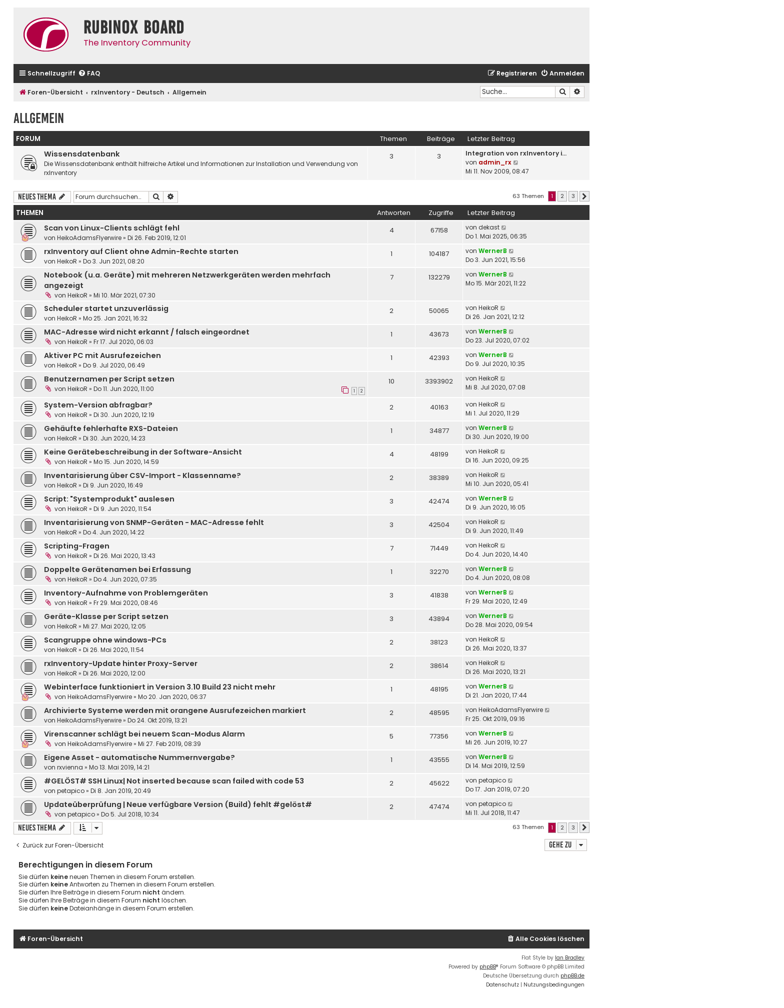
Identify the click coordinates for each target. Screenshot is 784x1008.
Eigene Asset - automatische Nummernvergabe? (139, 757)
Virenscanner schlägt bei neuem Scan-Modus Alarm (144, 734)
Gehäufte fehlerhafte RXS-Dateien (111, 429)
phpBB (488, 966)
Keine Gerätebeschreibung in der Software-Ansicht (143, 452)
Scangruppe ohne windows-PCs (105, 640)
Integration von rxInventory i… (516, 153)
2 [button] (562, 196)
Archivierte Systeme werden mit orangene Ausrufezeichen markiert (175, 711)
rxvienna (70, 767)
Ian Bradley (569, 958)
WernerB (492, 250)
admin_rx (495, 162)
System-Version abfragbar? (98, 405)
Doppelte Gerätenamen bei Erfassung (117, 569)
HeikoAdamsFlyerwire (89, 238)
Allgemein (39, 118)
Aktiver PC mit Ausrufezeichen (102, 355)
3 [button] (573, 196)
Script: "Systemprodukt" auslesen (109, 499)
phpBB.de (572, 976)
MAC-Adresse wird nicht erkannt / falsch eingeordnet (147, 332)
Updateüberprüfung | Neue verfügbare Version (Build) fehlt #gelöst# (178, 805)
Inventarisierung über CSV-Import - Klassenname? (142, 475)
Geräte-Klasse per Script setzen (106, 617)
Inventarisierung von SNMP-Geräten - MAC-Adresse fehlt (154, 523)
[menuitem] (89, 73)
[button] (585, 196)
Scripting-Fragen (77, 546)
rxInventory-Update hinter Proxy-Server (121, 663)
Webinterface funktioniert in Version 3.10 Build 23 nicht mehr (160, 687)
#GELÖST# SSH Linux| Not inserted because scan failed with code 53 (174, 781)
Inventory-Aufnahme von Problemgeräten (126, 593)
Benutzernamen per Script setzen (109, 379)
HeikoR (67, 261)
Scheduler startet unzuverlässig (106, 309)
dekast (489, 227)
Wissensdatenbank (82, 154)
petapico (70, 790)
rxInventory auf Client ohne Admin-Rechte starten (141, 251)
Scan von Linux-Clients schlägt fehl (112, 228)
